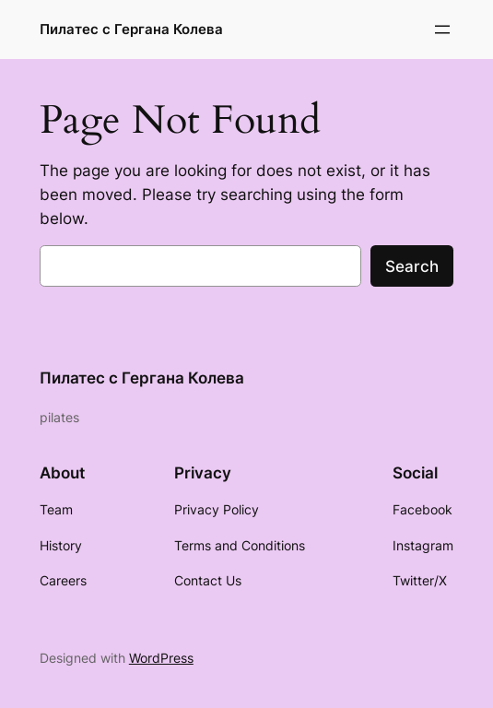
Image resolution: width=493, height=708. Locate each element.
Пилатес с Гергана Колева (131, 29)
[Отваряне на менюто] (442, 29)
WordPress (161, 658)
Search (412, 266)
